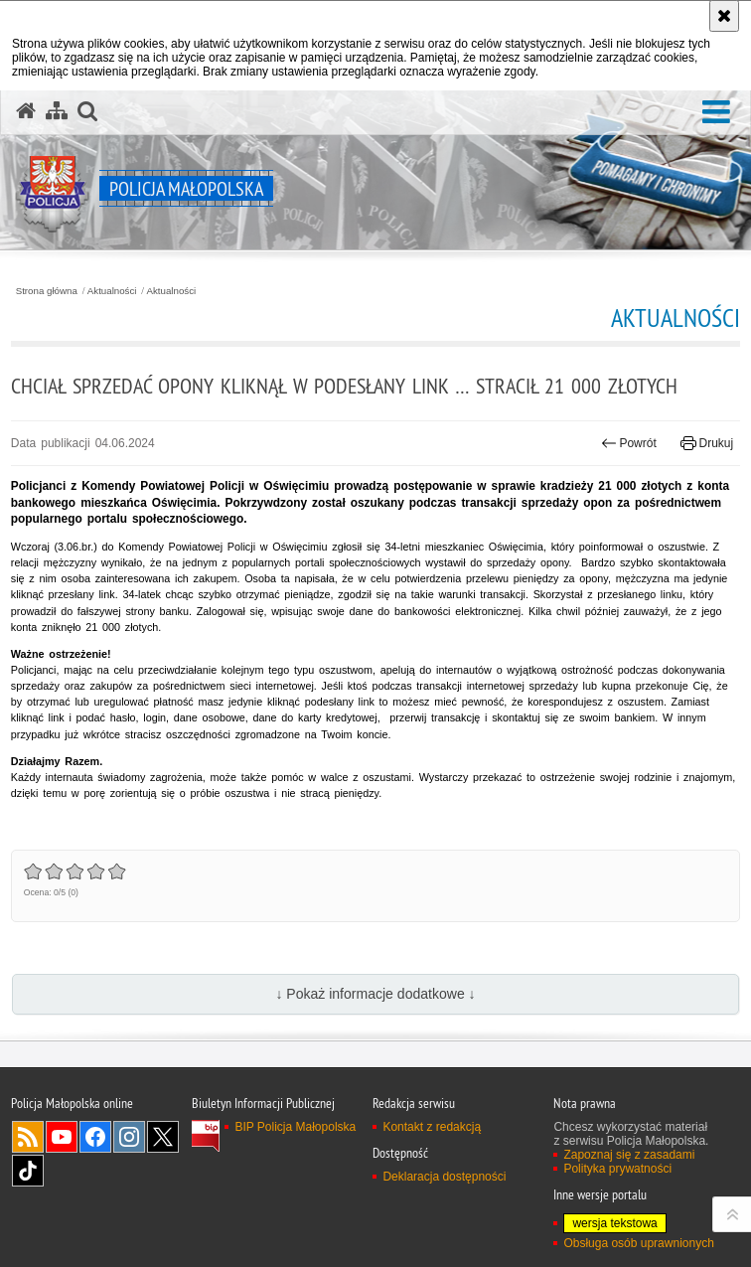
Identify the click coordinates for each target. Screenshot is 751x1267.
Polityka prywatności (617, 1169)
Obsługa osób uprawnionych (638, 1243)
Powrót (629, 443)
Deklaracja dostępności (444, 1177)
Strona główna (46, 291)
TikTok (28, 1171)
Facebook (95, 1137)
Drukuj (706, 443)
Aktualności (112, 291)
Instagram (129, 1137)
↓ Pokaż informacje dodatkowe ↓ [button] (375, 994)
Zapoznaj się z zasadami (628, 1155)
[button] (716, 112)
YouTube (61, 1137)
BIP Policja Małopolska (295, 1127)
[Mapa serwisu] (57, 111)
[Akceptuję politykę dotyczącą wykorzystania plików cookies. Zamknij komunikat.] (724, 16)
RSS (28, 1137)
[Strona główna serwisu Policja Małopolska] (26, 111)
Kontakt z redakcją (431, 1127)
